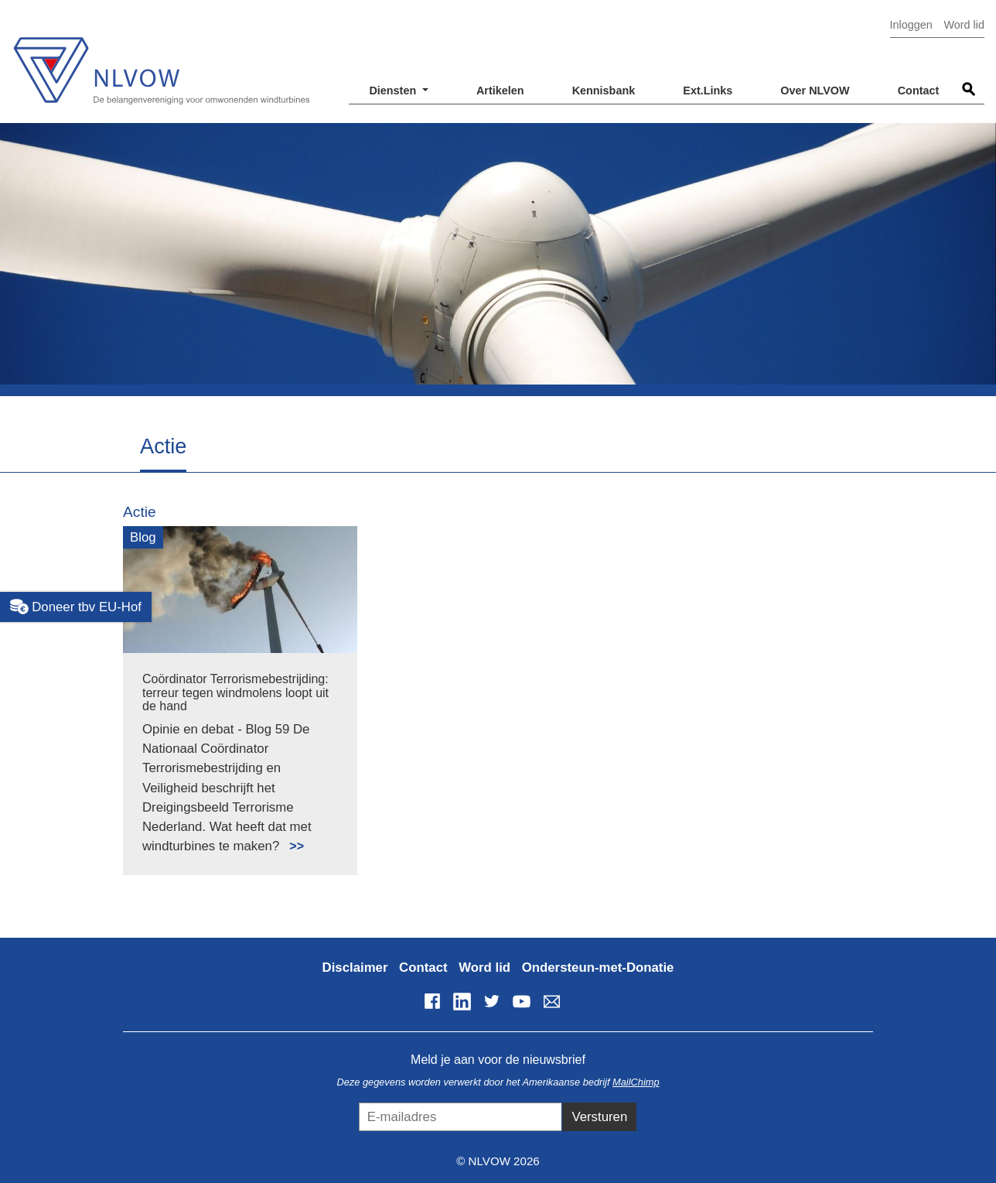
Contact (919, 90)
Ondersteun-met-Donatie (598, 967)
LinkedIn (461, 1001)
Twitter (491, 1001)
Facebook (432, 1001)
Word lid (963, 25)
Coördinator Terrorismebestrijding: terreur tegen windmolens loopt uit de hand (235, 692)
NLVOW (161, 59)
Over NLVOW (814, 90)
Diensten (394, 90)
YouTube (522, 1001)
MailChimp (635, 1082)
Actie (139, 512)
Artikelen (500, 90)
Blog (143, 537)
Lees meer (289, 837)
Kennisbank (604, 90)
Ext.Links (707, 90)
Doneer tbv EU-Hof (76, 606)
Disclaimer (355, 967)
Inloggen (911, 25)
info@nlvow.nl (551, 1001)
